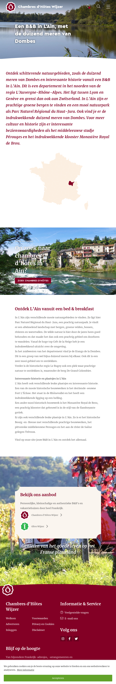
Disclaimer (38, 629)
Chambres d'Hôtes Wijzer (42, 515)
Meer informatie (25, 670)
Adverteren (12, 624)
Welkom (11, 618)
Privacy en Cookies (43, 624)
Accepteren (58, 678)
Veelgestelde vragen (74, 612)
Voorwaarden (40, 618)
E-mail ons (69, 618)
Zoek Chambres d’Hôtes (33, 280)
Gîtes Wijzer (35, 526)
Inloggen (11, 629)
